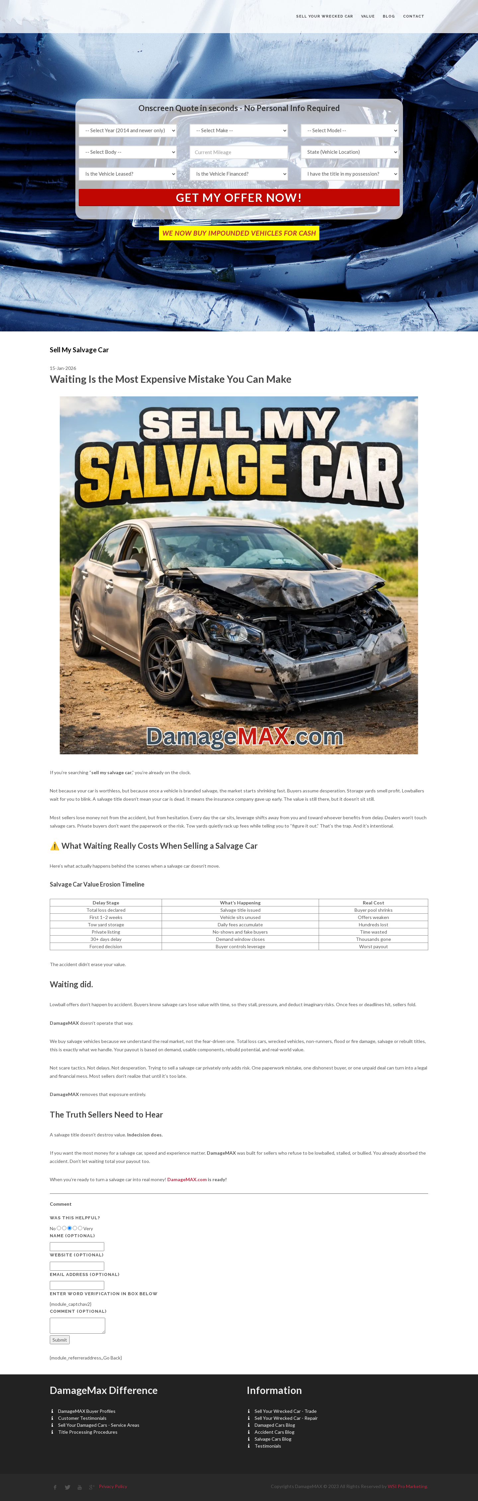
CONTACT (414, 16)
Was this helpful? (75, 1217)
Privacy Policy (113, 1486)
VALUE (368, 16)
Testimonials (268, 1446)
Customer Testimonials (82, 1418)
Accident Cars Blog (274, 1432)
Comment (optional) (78, 1311)
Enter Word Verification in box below (104, 1293)
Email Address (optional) (85, 1274)
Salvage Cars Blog (273, 1439)
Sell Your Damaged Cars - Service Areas (98, 1425)
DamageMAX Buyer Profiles (87, 1411)
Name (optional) (72, 1235)
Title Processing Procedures (88, 1432)
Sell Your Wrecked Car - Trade (286, 1411)
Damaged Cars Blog (275, 1425)
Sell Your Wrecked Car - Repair (286, 1418)
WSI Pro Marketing (407, 1486)
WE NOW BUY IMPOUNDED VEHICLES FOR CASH (239, 233)
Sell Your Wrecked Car (324, 16)
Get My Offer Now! (239, 197)
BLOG (389, 16)
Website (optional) (77, 1254)
